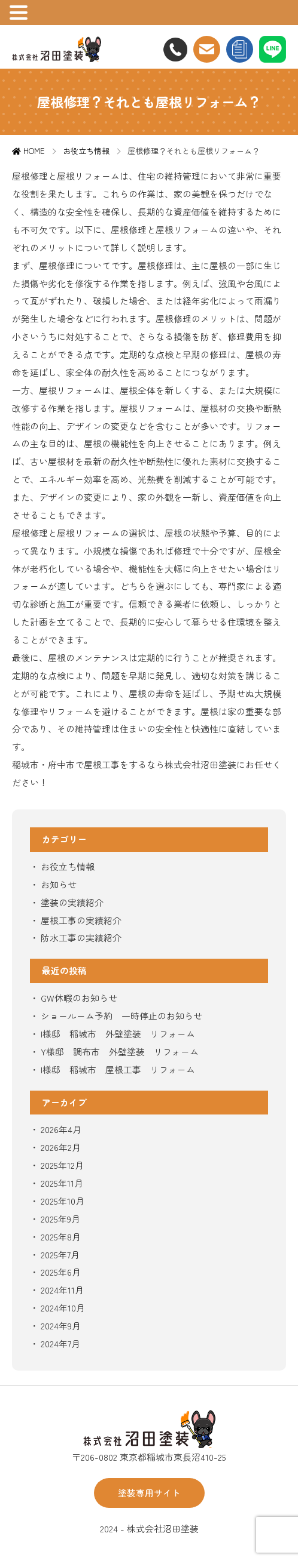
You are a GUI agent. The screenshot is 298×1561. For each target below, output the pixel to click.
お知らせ (59, 884)
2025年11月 (62, 1183)
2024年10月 (63, 1307)
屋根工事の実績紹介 (81, 920)
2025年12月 (62, 1165)
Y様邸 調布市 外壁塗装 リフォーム (120, 1051)
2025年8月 (61, 1236)
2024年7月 (60, 1343)
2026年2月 (61, 1147)
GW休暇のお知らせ (79, 998)
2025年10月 (62, 1200)
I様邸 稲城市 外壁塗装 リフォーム (118, 1033)
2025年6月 (61, 1272)
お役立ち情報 (68, 866)
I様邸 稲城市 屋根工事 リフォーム (118, 1069)
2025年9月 (60, 1218)
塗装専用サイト (149, 1492)
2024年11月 (62, 1289)
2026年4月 (61, 1129)
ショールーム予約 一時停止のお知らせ (121, 1015)
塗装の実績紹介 (72, 902)
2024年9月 (61, 1325)
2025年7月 (60, 1254)
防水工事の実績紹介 (81, 937)
